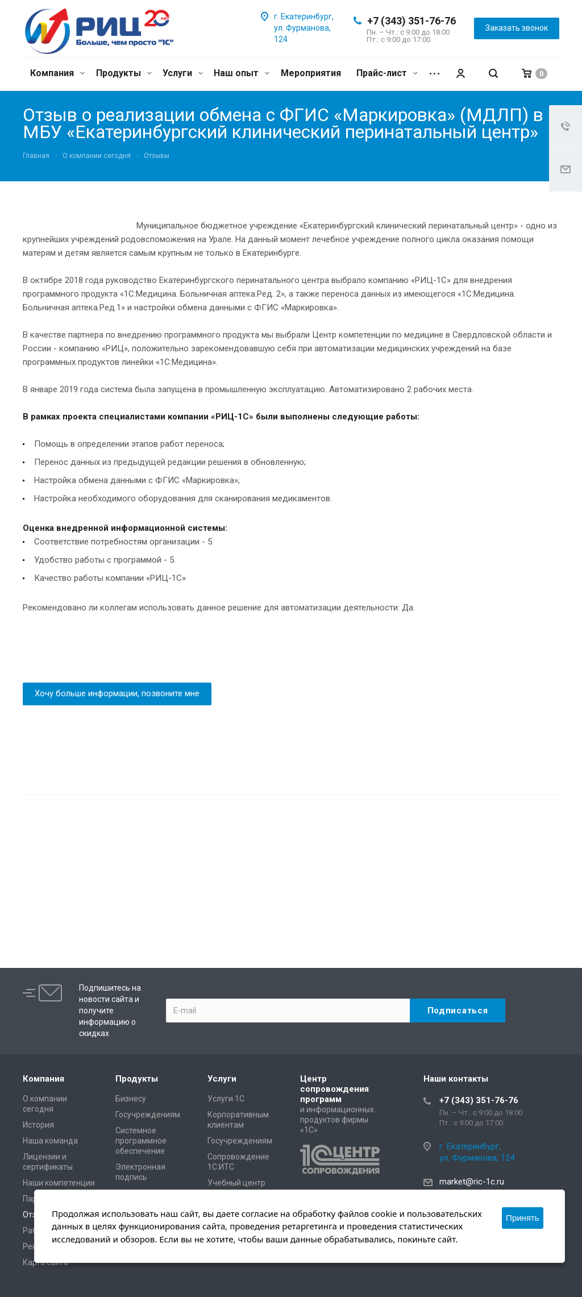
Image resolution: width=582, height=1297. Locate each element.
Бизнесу (130, 1098)
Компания (57, 73)
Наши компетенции (59, 1182)
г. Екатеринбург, (304, 16)
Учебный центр (236, 1182)
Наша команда (50, 1140)
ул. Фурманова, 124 (476, 1158)
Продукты (124, 73)
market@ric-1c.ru (471, 1182)
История (38, 1124)
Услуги (183, 73)
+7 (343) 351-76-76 (411, 21)
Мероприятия (311, 73)
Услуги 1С (225, 1098)
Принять (522, 1217)
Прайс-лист (387, 73)
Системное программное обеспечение (141, 1140)
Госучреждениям (147, 1114)
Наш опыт (241, 73)
